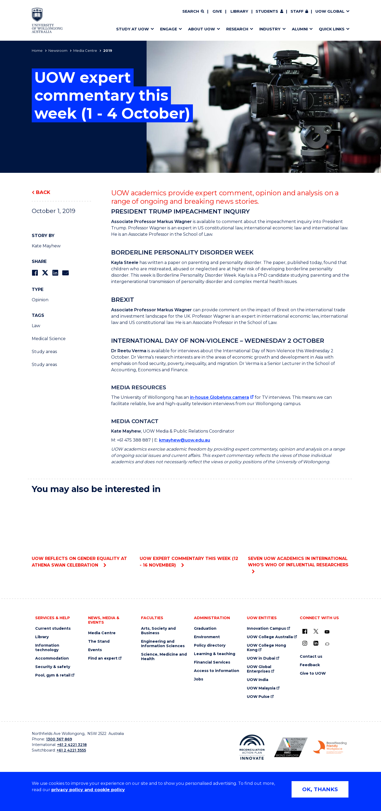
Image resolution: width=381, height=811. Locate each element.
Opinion (40, 299)
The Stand (99, 641)
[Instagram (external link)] (305, 643)
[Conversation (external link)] (327, 644)
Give (217, 11)
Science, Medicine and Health (164, 656)
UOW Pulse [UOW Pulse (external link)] (258, 696)
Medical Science (49, 338)
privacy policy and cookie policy (88, 789)
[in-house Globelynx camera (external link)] (222, 397)
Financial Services (212, 662)
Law (36, 325)
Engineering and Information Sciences (163, 643)
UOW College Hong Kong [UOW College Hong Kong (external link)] (266, 647)
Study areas (44, 351)
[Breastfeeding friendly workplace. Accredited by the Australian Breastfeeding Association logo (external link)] (330, 747)
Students (267, 11)
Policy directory (209, 645)
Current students (53, 628)
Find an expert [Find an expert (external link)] (102, 658)
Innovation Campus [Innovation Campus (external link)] (266, 628)
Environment (207, 637)
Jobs (198, 679)
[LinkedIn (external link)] (316, 643)
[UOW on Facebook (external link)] (305, 631)
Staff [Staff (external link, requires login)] (297, 11)
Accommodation (52, 658)
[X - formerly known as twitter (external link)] (316, 631)
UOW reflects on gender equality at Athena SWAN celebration (82, 533)
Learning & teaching (214, 654)
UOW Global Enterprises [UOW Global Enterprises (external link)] (259, 669)
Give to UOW (313, 673)
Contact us (311, 656)
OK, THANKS (320, 789)
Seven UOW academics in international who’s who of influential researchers (298, 533)
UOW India (257, 680)
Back (43, 192)
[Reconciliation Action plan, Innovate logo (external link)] (252, 747)
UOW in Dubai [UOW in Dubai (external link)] (261, 658)
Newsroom (57, 50)
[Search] (193, 11)
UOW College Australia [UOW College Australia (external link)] (270, 637)
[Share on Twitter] (45, 273)
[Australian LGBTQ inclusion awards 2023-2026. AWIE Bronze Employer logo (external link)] (291, 747)
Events (95, 650)
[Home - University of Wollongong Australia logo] (47, 20)
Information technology (47, 647)
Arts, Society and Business (158, 630)
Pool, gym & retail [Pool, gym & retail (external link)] (52, 675)
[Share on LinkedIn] (55, 273)
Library (239, 11)
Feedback (310, 665)
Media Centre (85, 50)
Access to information (216, 671)
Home (37, 50)
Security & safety (52, 667)
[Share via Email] (65, 273)
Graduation (205, 628)
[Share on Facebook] (35, 273)
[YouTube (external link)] (327, 632)
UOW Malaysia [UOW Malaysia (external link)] (261, 688)
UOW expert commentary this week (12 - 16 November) (190, 533)
